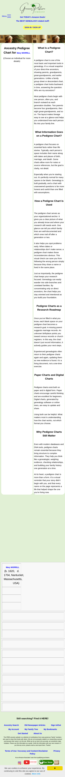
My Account (13, 729)
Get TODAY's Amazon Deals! (32, 17)
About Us (38, 733)
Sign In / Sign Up (33, 27)
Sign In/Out (56, 725)
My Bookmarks (50, 729)
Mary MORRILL (23, 53)
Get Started (23, 733)
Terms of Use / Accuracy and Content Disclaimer (26, 751)
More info (36, 774)
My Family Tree (31, 729)
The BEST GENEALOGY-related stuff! (32, 21)
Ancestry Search (11, 725)
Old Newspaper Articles (35, 725)
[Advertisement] (32, 528)
